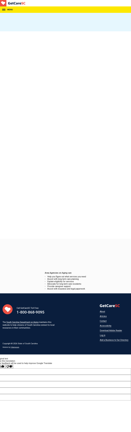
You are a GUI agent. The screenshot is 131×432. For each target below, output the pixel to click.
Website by (11, 347)
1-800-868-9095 (30, 312)
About (102, 311)
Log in (102, 335)
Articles (103, 316)
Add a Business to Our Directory (114, 340)
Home (12, 3)
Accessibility (105, 326)
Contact (103, 321)
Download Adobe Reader (111, 330)
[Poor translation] (9, 366)
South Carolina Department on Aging (22, 322)
